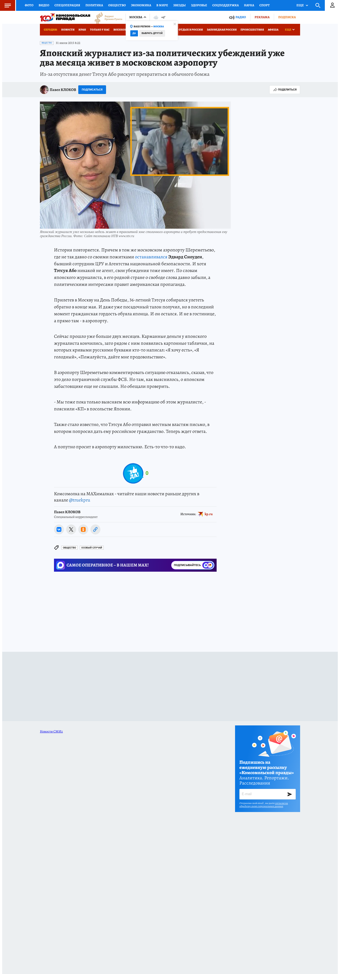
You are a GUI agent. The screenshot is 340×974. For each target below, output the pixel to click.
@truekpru (79, 500)
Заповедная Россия (222, 29)
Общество (117, 5)
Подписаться (92, 89)
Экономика (141, 5)
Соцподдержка (225, 5)
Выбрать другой (152, 33)
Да (134, 33)
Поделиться (285, 89)
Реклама (262, 17)
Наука (249, 5)
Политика (94, 5)
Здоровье (199, 5)
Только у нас (100, 29)
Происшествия (252, 29)
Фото (29, 5)
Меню (5, 5)
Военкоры (121, 29)
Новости (68, 29)
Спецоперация (67, 5)
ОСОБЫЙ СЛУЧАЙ (91, 547)
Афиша (273, 29)
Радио (240, 17)
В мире (162, 5)
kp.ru (209, 514)
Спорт (264, 5)
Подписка (287, 17)
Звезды (179, 5)
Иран (82, 29)
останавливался (151, 257)
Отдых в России (191, 29)
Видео (44, 5)
